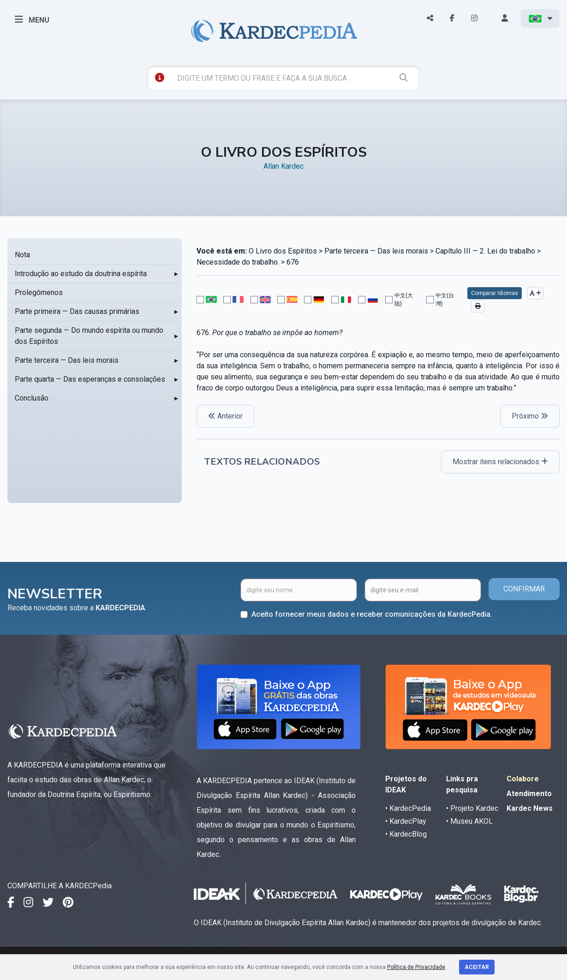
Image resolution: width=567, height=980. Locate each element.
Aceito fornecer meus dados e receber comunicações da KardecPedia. (371, 614)
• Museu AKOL (469, 821)
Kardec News (530, 808)
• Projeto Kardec (472, 808)
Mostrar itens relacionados (500, 461)
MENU (32, 19)
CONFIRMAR (524, 588)
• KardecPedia (408, 808)
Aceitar (477, 967)
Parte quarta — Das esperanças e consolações (90, 379)
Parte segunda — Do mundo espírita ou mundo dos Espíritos (89, 336)
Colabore (523, 778)
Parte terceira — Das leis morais (67, 360)
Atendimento (529, 793)
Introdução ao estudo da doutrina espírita (81, 273)
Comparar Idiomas (494, 293)
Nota (22, 254)
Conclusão (31, 398)
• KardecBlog (406, 834)
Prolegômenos (39, 292)
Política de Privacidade (416, 967)
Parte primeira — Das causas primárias (77, 311)
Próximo (530, 416)
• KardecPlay (405, 821)
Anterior (225, 416)
